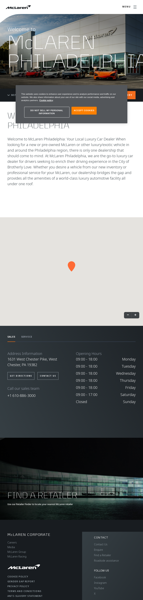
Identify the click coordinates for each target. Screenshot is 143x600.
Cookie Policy (17, 576)
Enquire (98, 550)
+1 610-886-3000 (21, 395)
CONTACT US (48, 376)
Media (11, 547)
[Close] (122, 89)
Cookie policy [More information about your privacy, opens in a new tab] (46, 100)
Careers (12, 542)
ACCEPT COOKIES (84, 110)
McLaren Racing (16, 556)
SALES (11, 336)
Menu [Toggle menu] (13, 95)
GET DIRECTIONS (21, 376)
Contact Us (100, 544)
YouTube (99, 588)
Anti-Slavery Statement (25, 596)
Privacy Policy (18, 586)
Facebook (100, 577)
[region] (71, 104)
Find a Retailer (102, 555)
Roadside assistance (106, 560)
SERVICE (26, 336)
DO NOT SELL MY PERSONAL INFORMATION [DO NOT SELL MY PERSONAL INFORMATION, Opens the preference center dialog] (46, 112)
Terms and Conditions (24, 591)
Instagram (100, 583)
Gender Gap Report (21, 581)
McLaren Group (16, 552)
